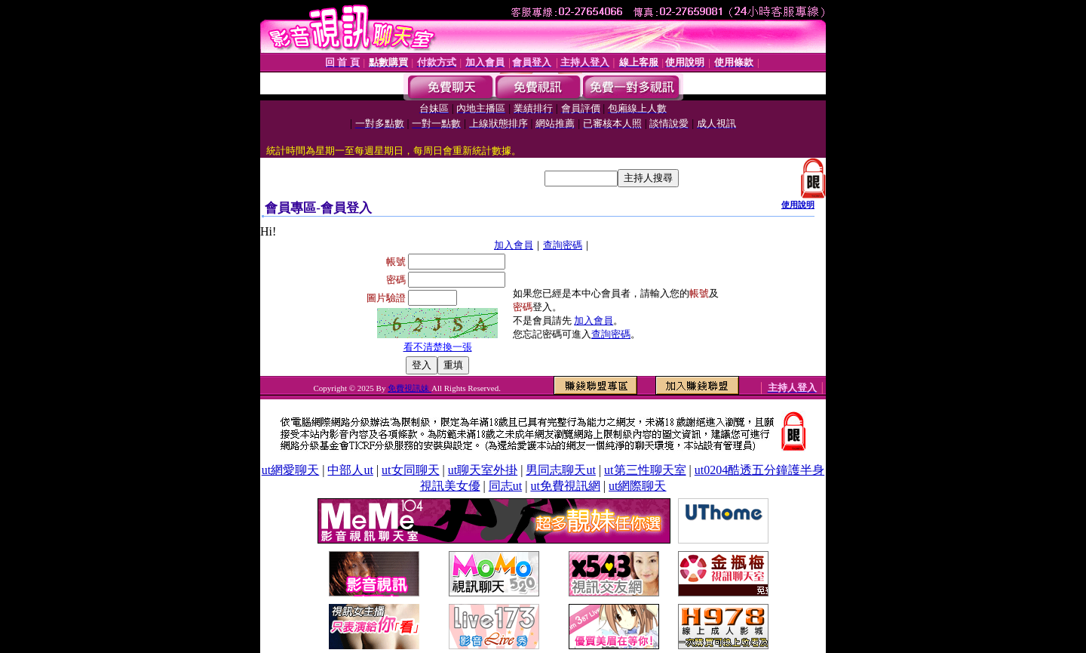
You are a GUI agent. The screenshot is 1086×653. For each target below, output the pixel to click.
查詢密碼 (562, 245)
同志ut (505, 485)
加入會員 (513, 245)
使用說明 (797, 204)
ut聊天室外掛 (482, 470)
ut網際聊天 (637, 485)
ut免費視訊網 (565, 485)
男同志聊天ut (560, 470)
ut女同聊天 (410, 470)
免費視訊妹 (409, 388)
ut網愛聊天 (290, 470)
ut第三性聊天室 (645, 470)
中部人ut (350, 470)
